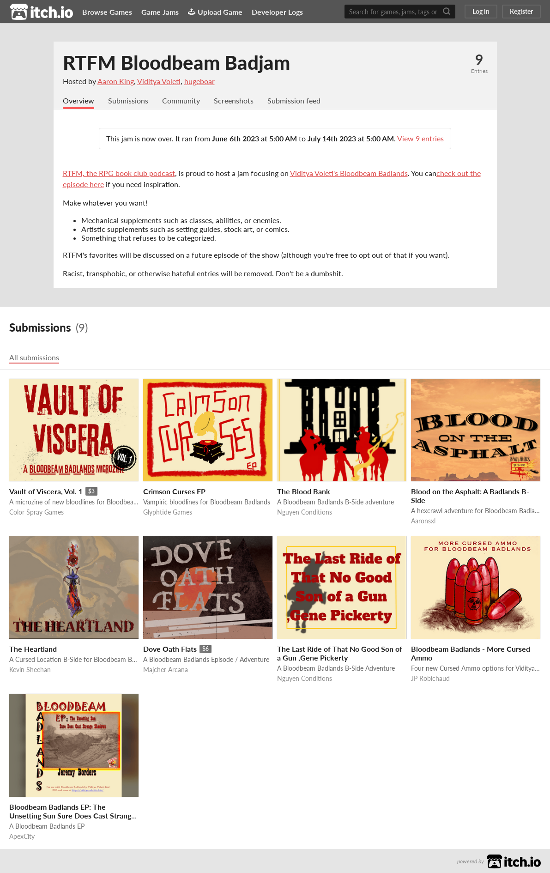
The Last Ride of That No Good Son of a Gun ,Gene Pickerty (339, 653)
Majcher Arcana (165, 669)
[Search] (446, 11)
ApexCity (22, 836)
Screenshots (234, 100)
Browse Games (107, 11)
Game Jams (160, 11)
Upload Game (215, 11)
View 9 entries (420, 138)
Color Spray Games (36, 512)
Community (181, 100)
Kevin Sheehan (30, 669)
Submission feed (293, 100)
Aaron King (115, 81)
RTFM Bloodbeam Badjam (176, 62)
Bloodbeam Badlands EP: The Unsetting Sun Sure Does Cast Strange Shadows (72, 815)
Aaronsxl (423, 521)
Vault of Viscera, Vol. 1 (46, 491)
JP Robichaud (430, 678)
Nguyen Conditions (304, 512)
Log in (481, 11)
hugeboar (199, 81)
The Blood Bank (303, 491)
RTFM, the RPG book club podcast (119, 173)
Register (521, 11)
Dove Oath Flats (170, 648)
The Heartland (33, 648)
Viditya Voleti (159, 81)
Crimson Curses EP (174, 491)
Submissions (128, 100)
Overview (78, 100)
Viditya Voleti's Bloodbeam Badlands (349, 173)
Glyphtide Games (167, 512)
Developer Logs (277, 11)
